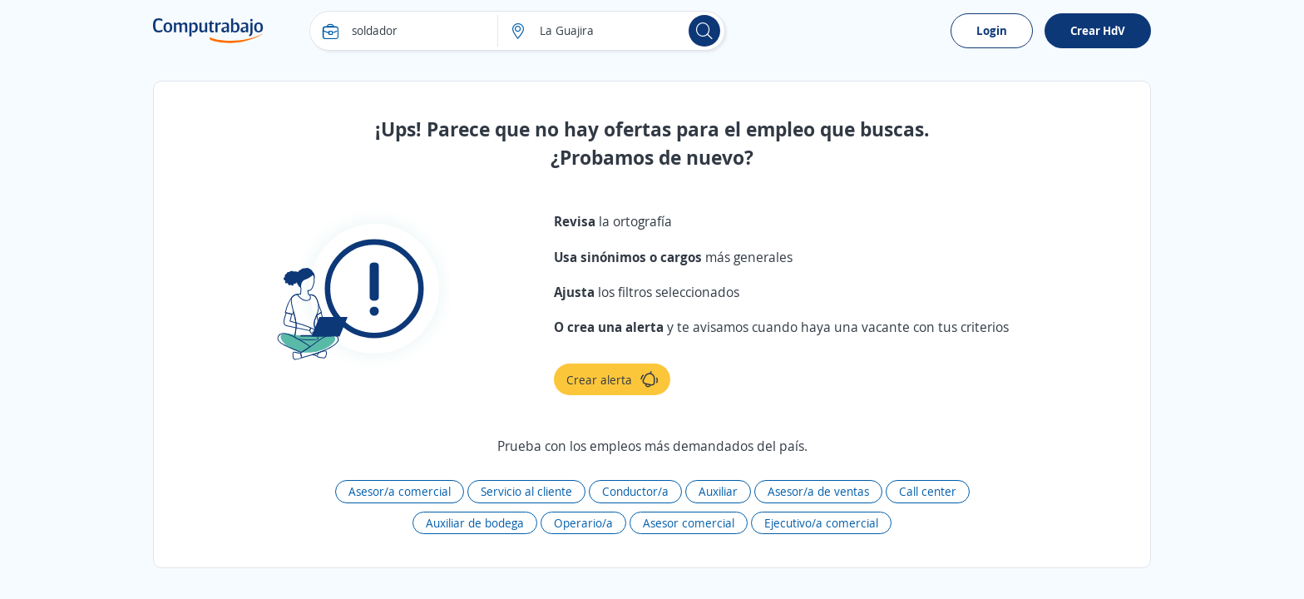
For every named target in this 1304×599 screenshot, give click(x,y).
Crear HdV (1097, 30)
